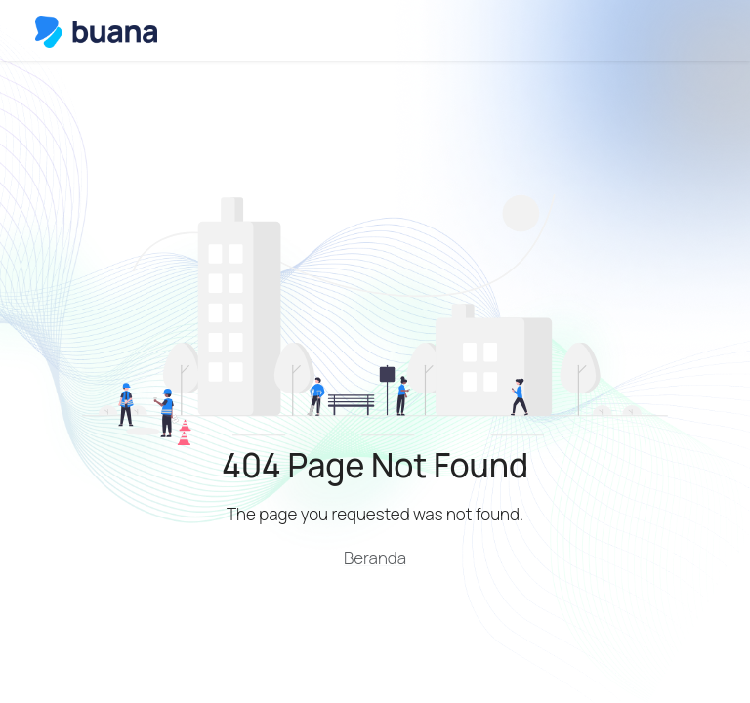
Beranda (375, 558)
